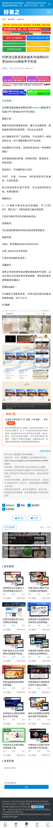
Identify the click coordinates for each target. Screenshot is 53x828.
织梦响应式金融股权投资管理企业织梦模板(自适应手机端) (38, 621)
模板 (4, 100)
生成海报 (9, 527)
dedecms (29, 68)
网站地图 (5, 807)
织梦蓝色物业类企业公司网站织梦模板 (13, 620)
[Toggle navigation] (49, 12)
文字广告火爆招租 (14, 38)
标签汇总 (29, 804)
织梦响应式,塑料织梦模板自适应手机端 (14, 714)
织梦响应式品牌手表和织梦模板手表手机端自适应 (38, 746)
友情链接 (46, 804)
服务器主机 (14, 807)
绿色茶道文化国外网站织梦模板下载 (13, 746)
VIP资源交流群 (25, 807)
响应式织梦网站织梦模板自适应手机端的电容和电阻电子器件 (38, 715)
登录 (11, 423)
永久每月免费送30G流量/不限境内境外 (38, 38)
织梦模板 (10, 509)
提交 (26, 787)
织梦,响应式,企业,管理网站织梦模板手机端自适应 (13, 652)
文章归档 (37, 804)
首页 (4, 19)
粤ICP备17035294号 (40, 801)
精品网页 (35, 505)
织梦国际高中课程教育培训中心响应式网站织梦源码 (38, 683)
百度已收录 (45, 451)
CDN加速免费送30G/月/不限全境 (14, 44)
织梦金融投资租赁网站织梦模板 (13, 683)
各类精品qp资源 (14, 49)
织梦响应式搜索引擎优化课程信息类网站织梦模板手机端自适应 (38, 652)
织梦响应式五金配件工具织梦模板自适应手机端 (13, 589)
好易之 (5, 68)
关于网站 (21, 804)
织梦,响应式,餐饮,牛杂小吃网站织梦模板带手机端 (38, 589)
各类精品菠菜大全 (38, 43)
